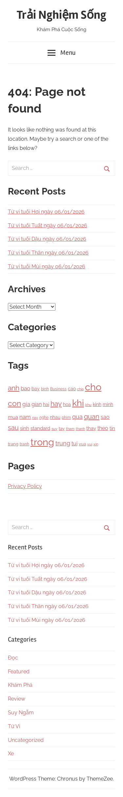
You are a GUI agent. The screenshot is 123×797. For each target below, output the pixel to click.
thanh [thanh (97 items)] (80, 428)
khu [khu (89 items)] (88, 405)
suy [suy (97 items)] (54, 428)
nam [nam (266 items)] (25, 417)
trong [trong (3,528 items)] (42, 442)
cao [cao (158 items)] (72, 388)
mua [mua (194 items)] (13, 417)
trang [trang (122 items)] (13, 443)
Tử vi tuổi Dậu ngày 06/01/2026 (47, 239)
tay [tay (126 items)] (62, 428)
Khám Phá (20, 685)
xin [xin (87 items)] (95, 444)
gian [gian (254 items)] (36, 404)
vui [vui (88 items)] (89, 444)
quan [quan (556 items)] (91, 416)
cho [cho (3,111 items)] (93, 387)
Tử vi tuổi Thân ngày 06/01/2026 (48, 253)
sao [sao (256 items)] (105, 417)
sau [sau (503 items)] (13, 428)
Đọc (13, 658)
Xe (11, 753)
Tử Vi (14, 726)
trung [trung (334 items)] (62, 443)
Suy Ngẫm (21, 712)
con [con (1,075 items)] (14, 403)
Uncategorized (26, 740)
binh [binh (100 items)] (45, 389)
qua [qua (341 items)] (77, 416)
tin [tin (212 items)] (112, 428)
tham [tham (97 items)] (70, 428)
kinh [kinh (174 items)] (97, 404)
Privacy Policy (25, 486)
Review (16, 699)
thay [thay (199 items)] (91, 428)
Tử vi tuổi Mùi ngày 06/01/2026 (46, 266)
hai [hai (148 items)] (46, 404)
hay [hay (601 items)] (56, 404)
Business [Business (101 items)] (58, 389)
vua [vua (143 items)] (82, 443)
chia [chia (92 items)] (80, 389)
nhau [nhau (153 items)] (55, 417)
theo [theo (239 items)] (102, 428)
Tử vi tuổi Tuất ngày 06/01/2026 (47, 225)
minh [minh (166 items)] (108, 404)
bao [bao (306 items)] (25, 388)
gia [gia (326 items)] (26, 404)
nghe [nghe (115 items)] (44, 417)
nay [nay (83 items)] (35, 417)
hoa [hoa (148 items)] (67, 404)
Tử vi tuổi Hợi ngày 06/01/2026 (46, 212)
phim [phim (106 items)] (66, 417)
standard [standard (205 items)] (40, 428)
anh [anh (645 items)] (13, 388)
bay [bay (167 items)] (35, 388)
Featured (19, 671)
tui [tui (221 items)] (74, 443)
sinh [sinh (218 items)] (24, 428)
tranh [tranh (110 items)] (24, 444)
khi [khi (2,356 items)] (78, 403)
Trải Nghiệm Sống (61, 15)
